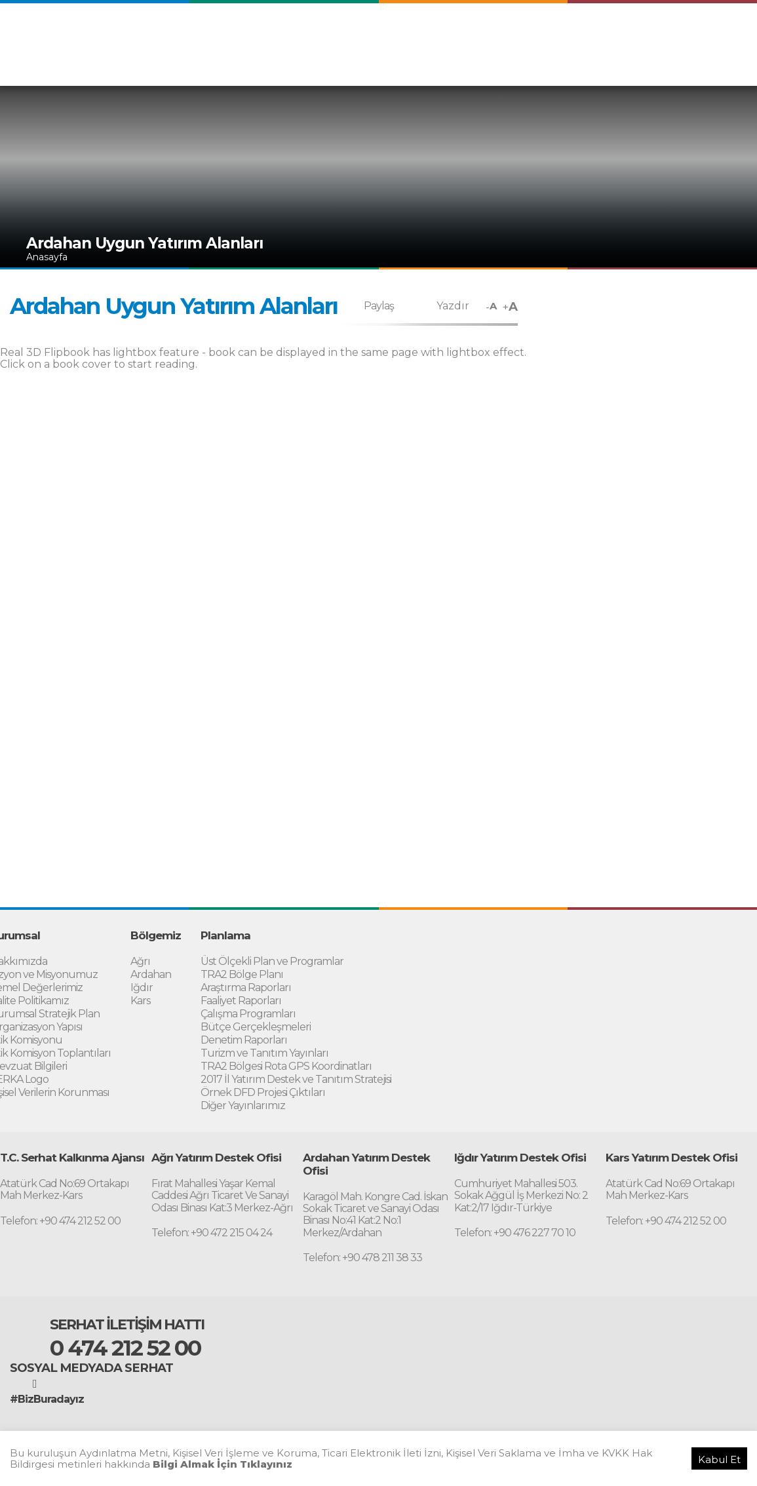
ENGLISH (566, 38)
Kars (140, 1000)
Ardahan (150, 974)
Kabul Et (719, 1459)
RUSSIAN (721, 38)
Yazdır (453, 306)
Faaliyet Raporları (241, 1000)
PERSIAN (667, 38)
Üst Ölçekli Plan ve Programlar (272, 961)
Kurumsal (342, 64)
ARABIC (616, 38)
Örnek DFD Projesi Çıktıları (263, 1092)
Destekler (580, 64)
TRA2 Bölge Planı (242, 974)
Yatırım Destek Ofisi (655, 64)
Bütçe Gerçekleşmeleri (256, 1027)
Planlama (447, 64)
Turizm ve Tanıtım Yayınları (264, 1053)
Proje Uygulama (513, 64)
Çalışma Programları (248, 1013)
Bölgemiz (395, 64)
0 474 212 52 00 (125, 1347)
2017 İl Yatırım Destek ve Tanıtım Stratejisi (296, 1079)
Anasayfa (47, 257)
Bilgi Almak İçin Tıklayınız (222, 1464)
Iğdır (141, 987)
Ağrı (140, 961)
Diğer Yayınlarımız (243, 1105)
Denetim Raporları (244, 1040)
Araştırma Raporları (246, 987)
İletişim (725, 64)
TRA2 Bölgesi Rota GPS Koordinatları (286, 1066)
